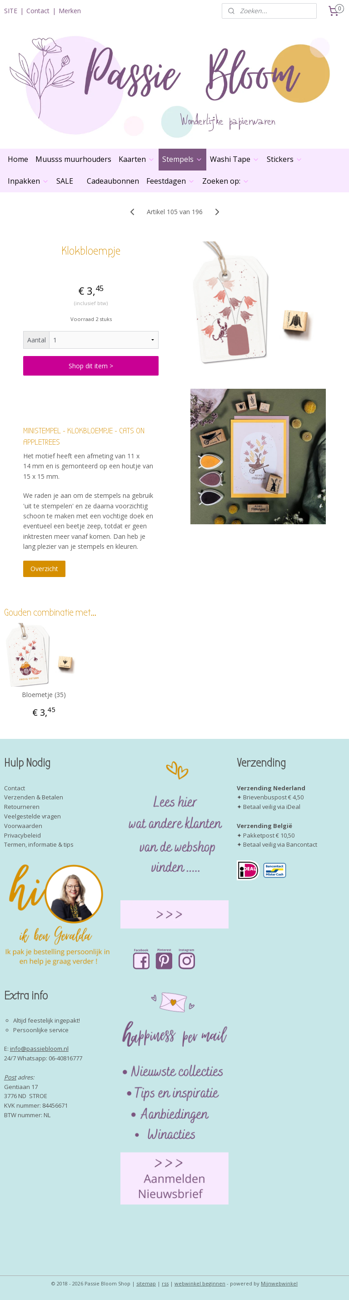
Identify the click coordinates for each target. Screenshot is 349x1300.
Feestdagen (170, 181)
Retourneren (22, 807)
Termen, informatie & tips (39, 844)
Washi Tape (234, 159)
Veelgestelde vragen (32, 816)
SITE (10, 10)
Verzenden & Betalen (33, 797)
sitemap (146, 1283)
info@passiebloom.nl (39, 1048)
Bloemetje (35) (44, 695)
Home (18, 159)
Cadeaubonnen (113, 181)
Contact (38, 10)
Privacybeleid (22, 835)
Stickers (285, 159)
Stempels (182, 159)
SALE (64, 181)
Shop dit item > (91, 365)
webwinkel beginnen (199, 1283)
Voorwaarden (23, 826)
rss (165, 1283)
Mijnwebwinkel (279, 1283)
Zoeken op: (225, 181)
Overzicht (44, 569)
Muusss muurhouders (73, 159)
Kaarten (137, 159)
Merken (70, 10)
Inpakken (28, 181)
